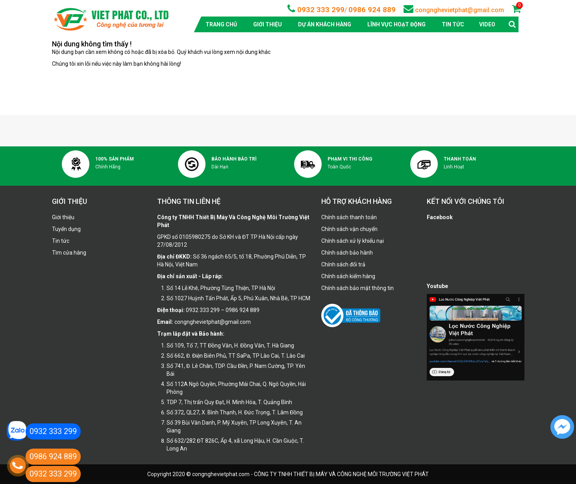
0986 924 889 (372, 9)
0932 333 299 (319, 9)
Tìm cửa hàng (69, 252)
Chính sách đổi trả (343, 264)
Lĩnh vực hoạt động (396, 24)
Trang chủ (221, 24)
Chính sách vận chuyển (349, 229)
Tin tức (453, 24)
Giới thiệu (267, 24)
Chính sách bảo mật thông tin (357, 288)
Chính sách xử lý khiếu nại (352, 241)
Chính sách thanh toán (349, 217)
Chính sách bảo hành (347, 252)
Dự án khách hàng (324, 24)
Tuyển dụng (66, 229)
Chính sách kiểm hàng (348, 276)
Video (487, 24)
